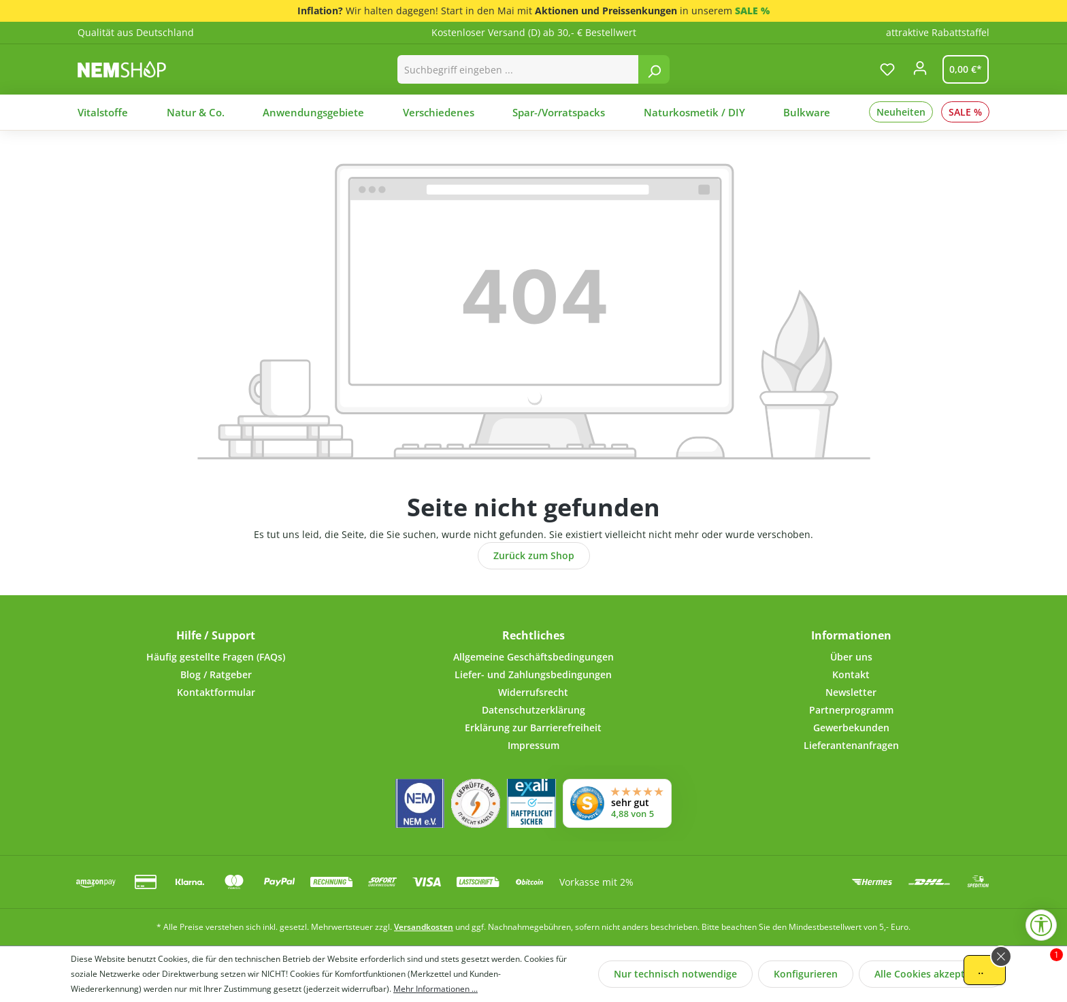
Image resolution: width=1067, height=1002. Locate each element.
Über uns (851, 656)
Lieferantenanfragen (851, 745)
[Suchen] (654, 69)
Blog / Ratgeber (216, 674)
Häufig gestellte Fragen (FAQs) (215, 656)
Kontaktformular (216, 692)
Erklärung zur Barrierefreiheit (533, 727)
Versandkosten (423, 927)
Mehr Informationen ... (435, 989)
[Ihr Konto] (920, 72)
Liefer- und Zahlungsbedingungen (533, 674)
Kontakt (851, 674)
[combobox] (518, 69)
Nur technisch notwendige (675, 973)
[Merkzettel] (887, 69)
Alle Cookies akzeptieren (931, 973)
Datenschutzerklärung (533, 709)
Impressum (533, 745)
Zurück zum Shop (533, 555)
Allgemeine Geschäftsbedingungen (533, 656)
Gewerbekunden (851, 727)
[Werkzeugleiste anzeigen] (1041, 925)
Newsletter (850, 692)
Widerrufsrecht (533, 692)
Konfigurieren (806, 973)
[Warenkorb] (962, 69)
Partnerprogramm (851, 709)
